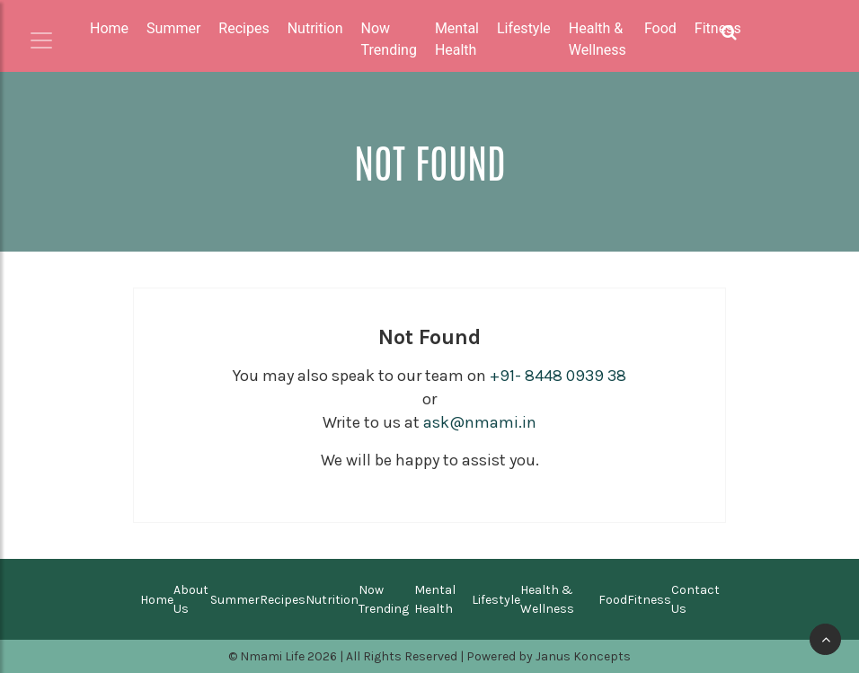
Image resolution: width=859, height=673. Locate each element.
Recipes (283, 599)
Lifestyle (496, 599)
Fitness (649, 599)
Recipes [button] (243, 28)
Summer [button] (173, 28)
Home (109, 28)
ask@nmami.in (479, 422)
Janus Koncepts (583, 656)
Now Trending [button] (389, 39)
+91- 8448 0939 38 (558, 375)
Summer (235, 599)
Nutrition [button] (315, 28)
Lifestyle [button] (524, 28)
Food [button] (660, 28)
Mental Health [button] (457, 39)
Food (612, 599)
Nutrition (332, 599)
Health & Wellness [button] (597, 39)
